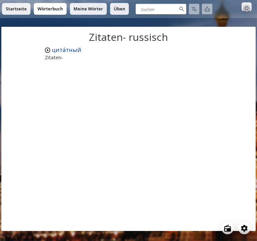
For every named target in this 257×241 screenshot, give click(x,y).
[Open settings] (244, 228)
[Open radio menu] (228, 228)
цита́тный (66, 50)
